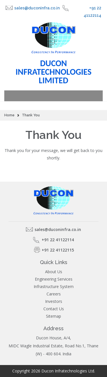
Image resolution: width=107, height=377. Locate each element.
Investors (53, 301)
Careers (54, 294)
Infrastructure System (54, 286)
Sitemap (53, 316)
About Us (53, 271)
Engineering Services (53, 279)
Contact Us (53, 308)
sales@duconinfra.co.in (37, 8)
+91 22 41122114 (92, 12)
